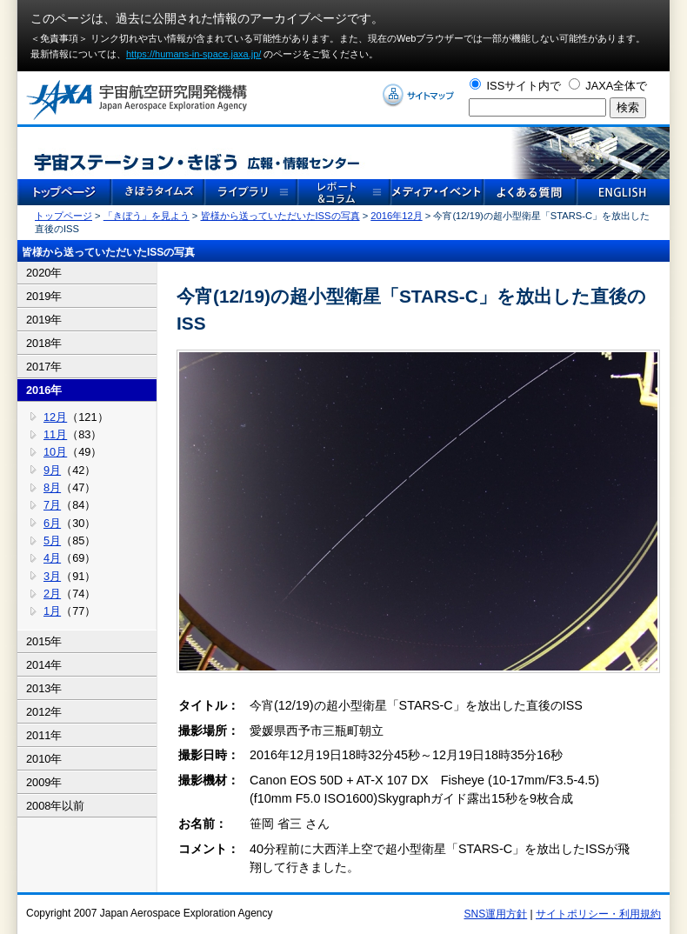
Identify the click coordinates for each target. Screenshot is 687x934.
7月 (52, 504)
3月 (52, 576)
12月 (55, 417)
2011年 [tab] (44, 735)
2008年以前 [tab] (55, 805)
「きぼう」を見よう (146, 215)
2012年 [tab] (44, 711)
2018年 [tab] (44, 343)
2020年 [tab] (44, 272)
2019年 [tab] (44, 296)
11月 (55, 434)
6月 (52, 523)
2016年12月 (396, 215)
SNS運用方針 (496, 914)
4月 (52, 557)
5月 (52, 540)
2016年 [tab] (44, 390)
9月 (52, 470)
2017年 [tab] (44, 366)
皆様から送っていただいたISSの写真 (280, 215)
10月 (55, 451)
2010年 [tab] (44, 758)
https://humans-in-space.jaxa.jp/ (193, 54)
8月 (52, 487)
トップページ (63, 215)
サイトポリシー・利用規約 (598, 914)
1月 (52, 610)
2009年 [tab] (44, 782)
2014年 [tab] (44, 664)
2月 (52, 593)
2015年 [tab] (44, 641)
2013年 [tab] (44, 688)
